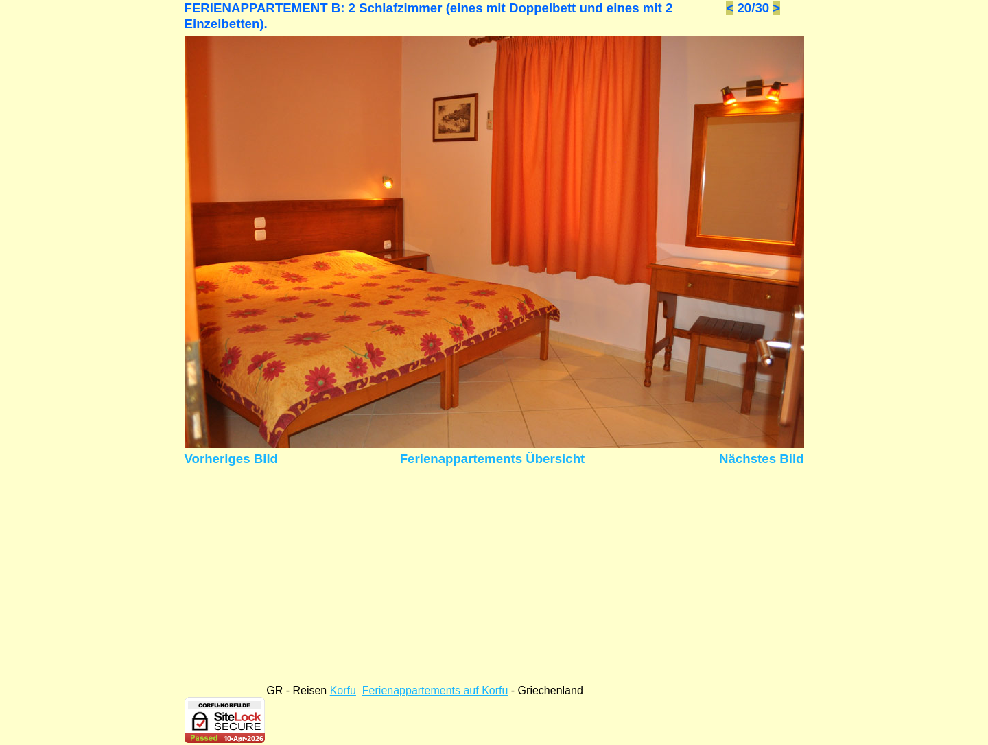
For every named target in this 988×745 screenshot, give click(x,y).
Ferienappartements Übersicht (492, 458)
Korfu (343, 690)
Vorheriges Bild (232, 458)
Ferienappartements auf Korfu (435, 690)
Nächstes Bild (761, 458)
